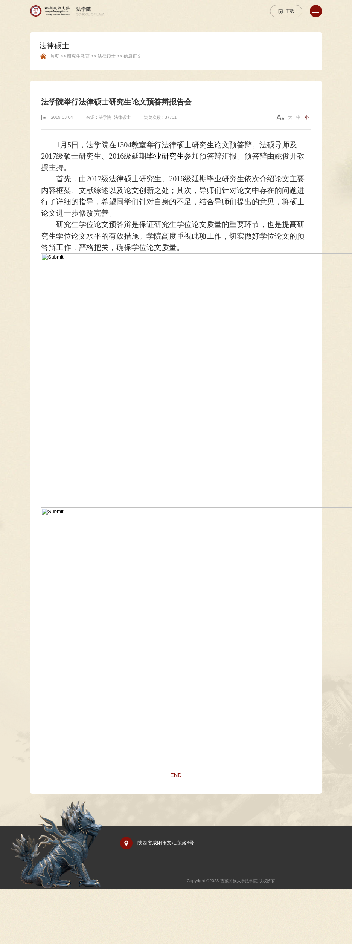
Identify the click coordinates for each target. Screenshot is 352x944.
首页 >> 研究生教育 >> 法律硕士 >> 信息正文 (96, 56)
